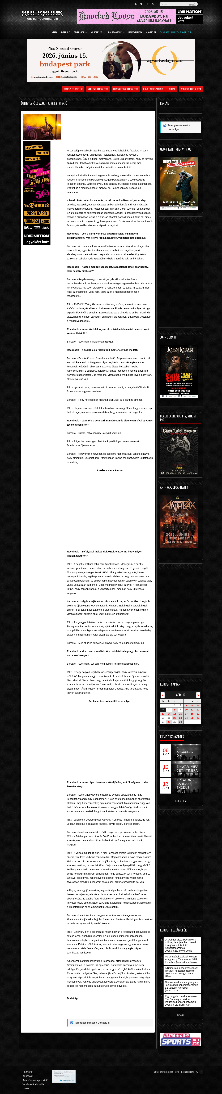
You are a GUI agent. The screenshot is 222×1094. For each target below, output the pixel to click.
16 (180, 713)
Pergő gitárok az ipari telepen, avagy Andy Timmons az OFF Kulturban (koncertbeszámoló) (181, 959)
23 (180, 717)
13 (163, 713)
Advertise (151, 32)
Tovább (180, 1014)
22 (174, 717)
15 (174, 713)
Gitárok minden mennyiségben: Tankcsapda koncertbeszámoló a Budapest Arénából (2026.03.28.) (182, 986)
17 (186, 713)
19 (198, 713)
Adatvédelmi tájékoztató (35, 1080)
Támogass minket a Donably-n (175, 32)
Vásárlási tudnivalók (33, 1084)
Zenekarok (80, 32)
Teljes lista (180, 801)
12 (198, 709)
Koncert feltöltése (191, 89)
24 (186, 717)
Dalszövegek (116, 32)
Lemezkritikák (135, 32)
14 (169, 713)
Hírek (54, 32)
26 (198, 717)
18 (192, 713)
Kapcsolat (28, 1076)
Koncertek (97, 32)
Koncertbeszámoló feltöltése (159, 89)
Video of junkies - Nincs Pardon (110, 510)
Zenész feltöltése (73, 89)
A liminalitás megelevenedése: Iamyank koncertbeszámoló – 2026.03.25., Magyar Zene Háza (181, 972)
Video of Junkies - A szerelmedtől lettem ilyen (110, 741)
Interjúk (65, 32)
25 (192, 717)
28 (169, 722)
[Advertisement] (110, 124)
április (180, 694)
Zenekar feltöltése (98, 89)
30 (180, 722)
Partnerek (28, 1071)
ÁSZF (26, 1088)
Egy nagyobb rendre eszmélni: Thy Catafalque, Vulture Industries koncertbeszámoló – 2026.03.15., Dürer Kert (181, 1000)
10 (186, 709)
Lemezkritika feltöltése (125, 89)
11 (192, 709)
